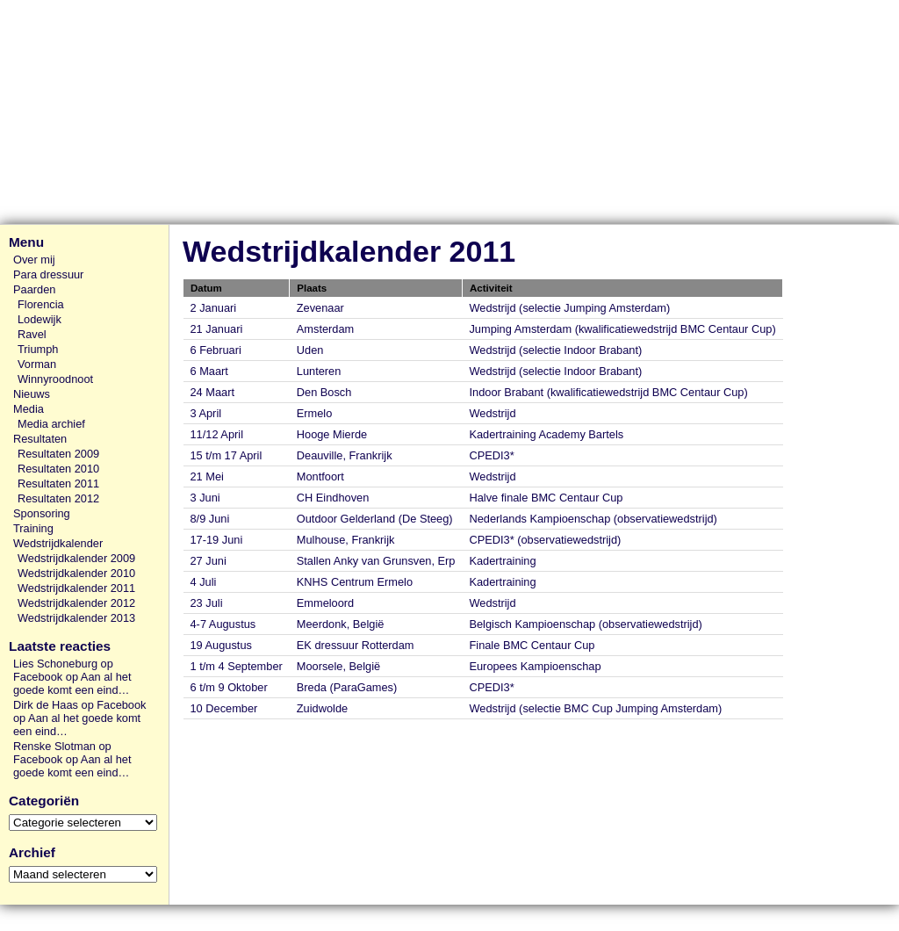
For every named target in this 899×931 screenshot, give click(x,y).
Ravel (32, 334)
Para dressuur (48, 274)
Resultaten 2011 (58, 483)
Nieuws (31, 394)
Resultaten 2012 (58, 498)
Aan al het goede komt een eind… (72, 683)
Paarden (34, 289)
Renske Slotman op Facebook (62, 753)
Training (33, 528)
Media (28, 408)
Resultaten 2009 (58, 453)
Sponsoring (41, 513)
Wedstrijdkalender (58, 543)
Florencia (41, 304)
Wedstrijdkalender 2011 (76, 588)
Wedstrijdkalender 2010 (76, 573)
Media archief (51, 423)
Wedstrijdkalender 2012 (76, 603)
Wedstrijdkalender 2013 (76, 617)
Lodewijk (39, 319)
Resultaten (40, 438)
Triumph (38, 349)
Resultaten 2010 (58, 468)
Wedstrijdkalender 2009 (76, 558)
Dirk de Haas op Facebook (80, 704)
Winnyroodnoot (55, 379)
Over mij (34, 259)
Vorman (37, 364)
